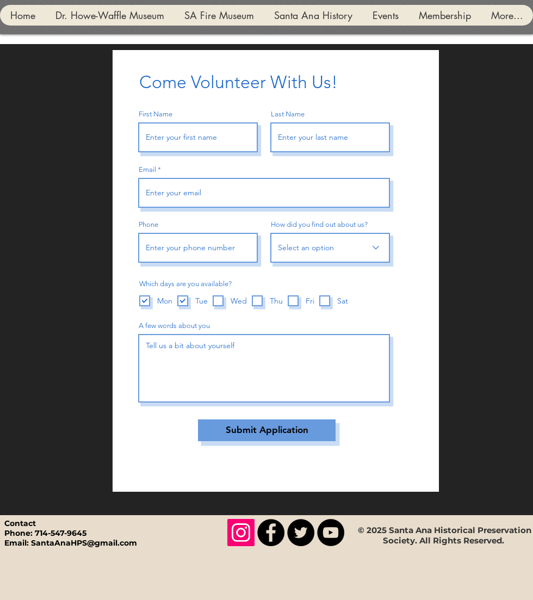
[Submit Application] (267, 430)
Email (147, 169)
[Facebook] (270, 532)
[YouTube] (330, 532)
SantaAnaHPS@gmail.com (84, 543)
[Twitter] (300, 532)
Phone (148, 224)
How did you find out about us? (319, 224)
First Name (155, 113)
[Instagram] (241, 532)
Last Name (288, 113)
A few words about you (174, 325)
